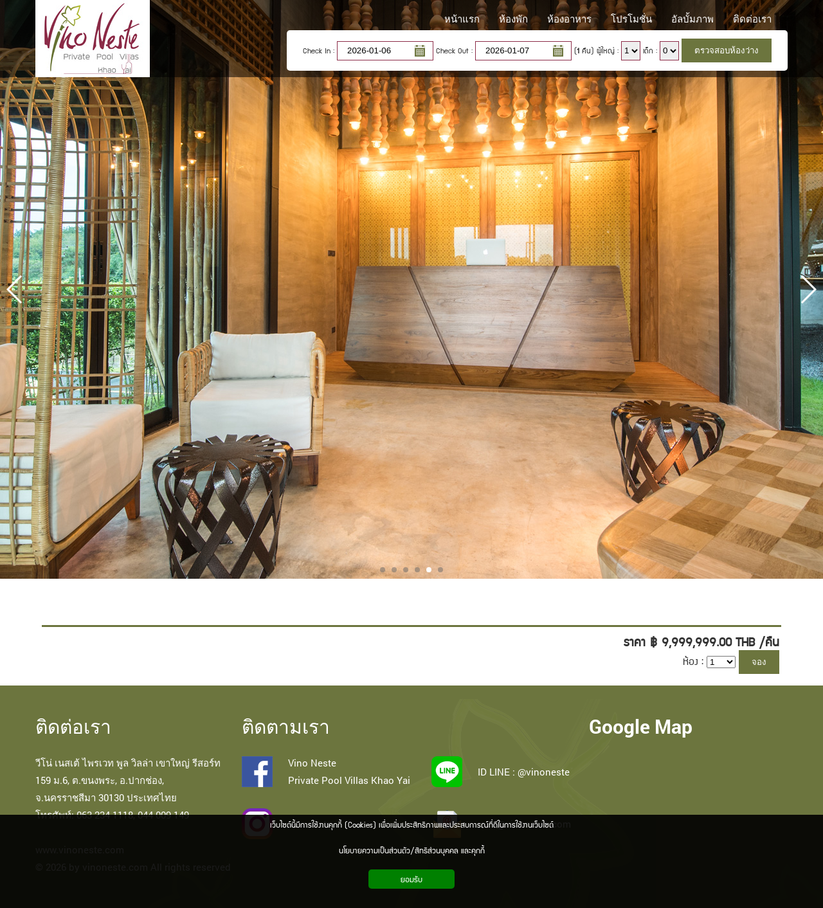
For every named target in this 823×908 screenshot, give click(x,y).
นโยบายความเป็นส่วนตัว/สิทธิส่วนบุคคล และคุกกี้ (412, 850)
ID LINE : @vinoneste (524, 771)
